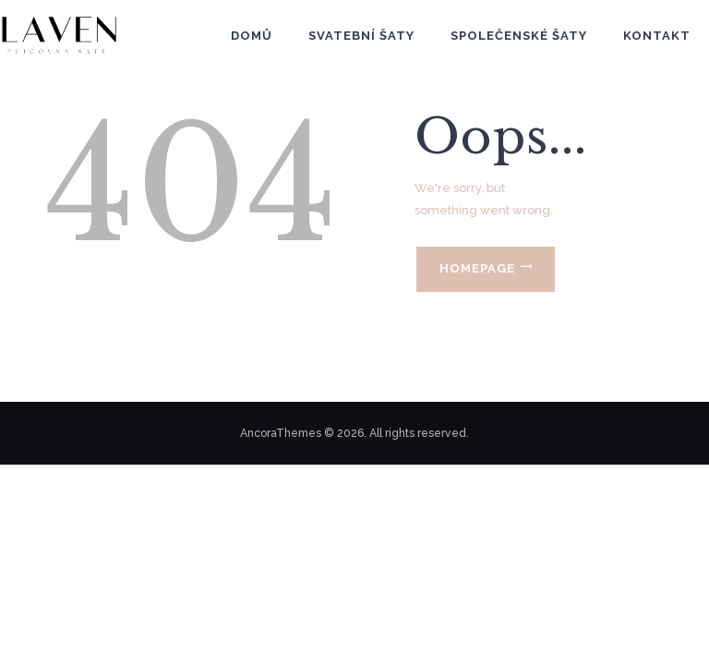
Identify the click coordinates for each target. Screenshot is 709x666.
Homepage (477, 268)
